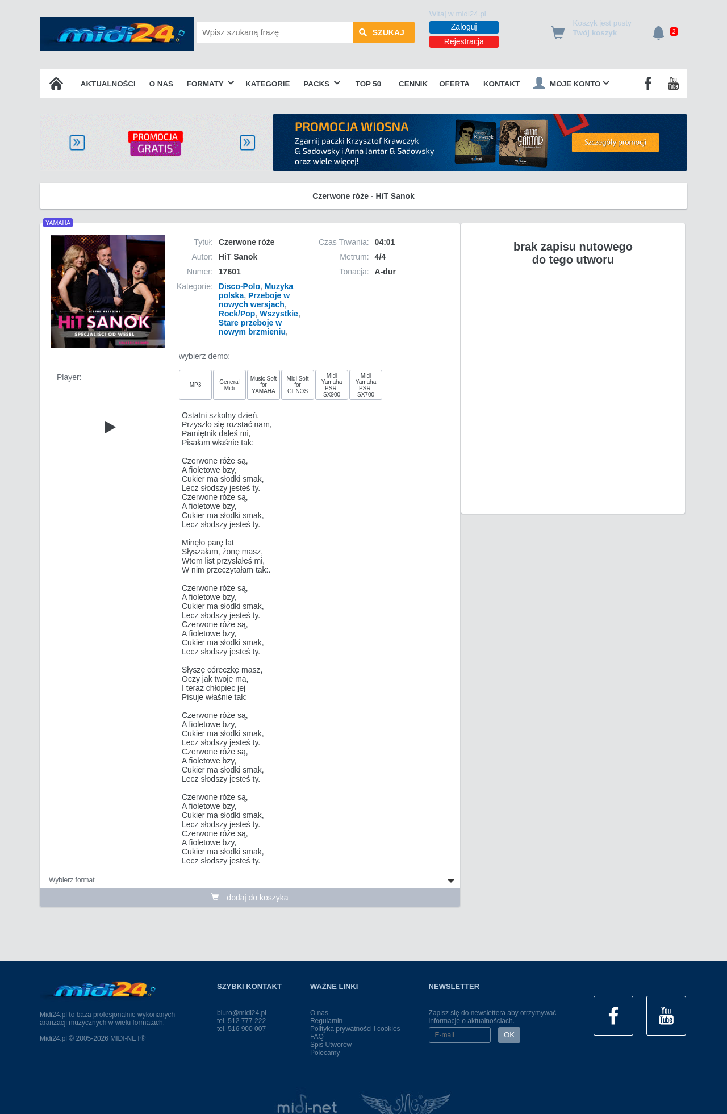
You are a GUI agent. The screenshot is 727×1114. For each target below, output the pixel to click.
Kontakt (501, 84)
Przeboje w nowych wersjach (254, 300)
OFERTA (454, 84)
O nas (161, 84)
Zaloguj (464, 26)
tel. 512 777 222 (241, 1021)
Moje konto (571, 83)
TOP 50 (368, 84)
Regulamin (326, 1021)
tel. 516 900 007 (241, 1029)
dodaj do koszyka (249, 897)
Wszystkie (279, 313)
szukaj (381, 32)
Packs (321, 84)
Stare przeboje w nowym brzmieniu (252, 327)
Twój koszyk (595, 32)
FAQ (317, 1037)
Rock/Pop (237, 313)
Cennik (413, 84)
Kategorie (267, 84)
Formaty (211, 84)
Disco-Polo (239, 286)
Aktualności (108, 84)
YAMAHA (57, 222)
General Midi (229, 385)
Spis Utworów (331, 1045)
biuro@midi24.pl (241, 1013)
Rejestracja (464, 41)
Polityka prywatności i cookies (355, 1029)
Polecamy (325, 1053)
